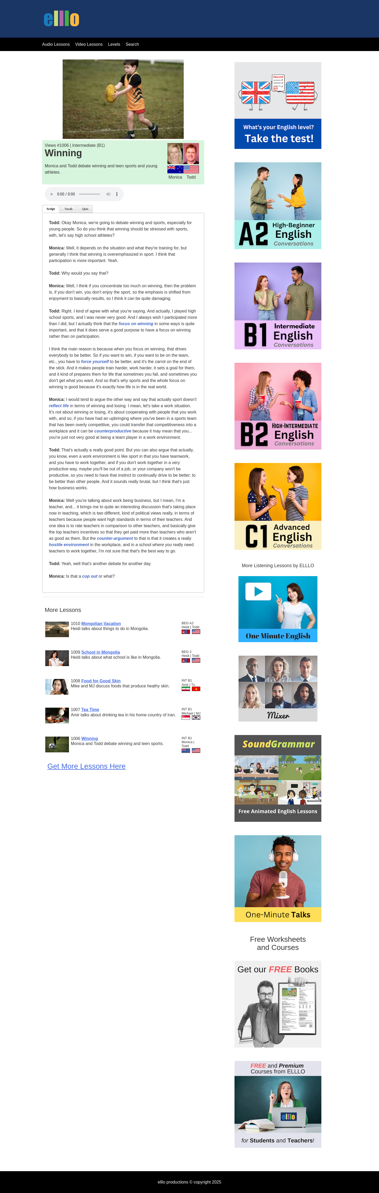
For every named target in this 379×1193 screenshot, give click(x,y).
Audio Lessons (56, 44)
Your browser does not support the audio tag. (84, 194)
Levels (115, 44)
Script (51, 209)
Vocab (68, 209)
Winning (89, 738)
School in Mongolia (100, 652)
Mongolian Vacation (101, 623)
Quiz (85, 209)
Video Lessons (89, 44)
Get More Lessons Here (86, 766)
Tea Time (90, 709)
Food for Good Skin (101, 681)
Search (132, 44)
